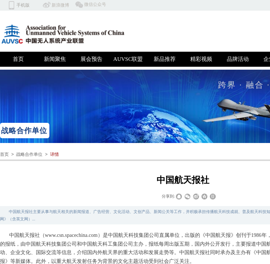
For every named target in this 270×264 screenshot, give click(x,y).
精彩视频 (201, 59)
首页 (18, 59)
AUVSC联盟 (128, 59)
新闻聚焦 (55, 59)
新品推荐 (165, 59)
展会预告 (91, 59)
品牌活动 (238, 59)
